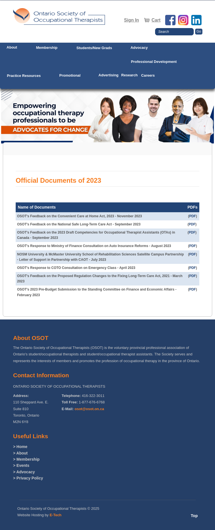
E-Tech (55, 515)
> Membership (26, 459)
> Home (20, 446)
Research (129, 75)
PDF (192, 216)
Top (194, 515)
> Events (21, 465)
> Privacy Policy (28, 478)
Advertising (109, 75)
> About (20, 453)
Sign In (131, 20)
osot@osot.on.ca (89, 409)
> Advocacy (24, 472)
